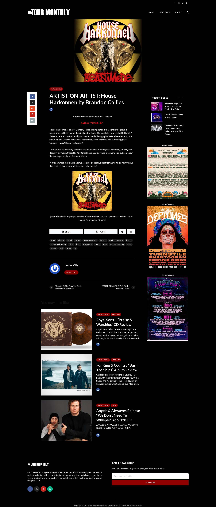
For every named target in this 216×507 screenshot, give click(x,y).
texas (69, 248)
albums (61, 240)
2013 (53, 240)
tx (75, 248)
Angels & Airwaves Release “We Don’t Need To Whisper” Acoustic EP (118, 415)
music (97, 244)
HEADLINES (164, 12)
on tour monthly (117, 244)
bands (77, 240)
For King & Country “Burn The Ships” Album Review (116, 367)
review (53, 248)
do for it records (116, 240)
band (70, 240)
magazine (87, 244)
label (71, 244)
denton (103, 240)
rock (61, 248)
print (129, 244)
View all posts (71, 272)
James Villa (55, 109)
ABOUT (179, 12)
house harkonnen (58, 244)
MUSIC (114, 405)
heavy (128, 240)
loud (78, 244)
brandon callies (90, 240)
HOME (151, 12)
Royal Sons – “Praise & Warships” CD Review (114, 322)
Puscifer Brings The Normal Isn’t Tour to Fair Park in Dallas (173, 106)
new (105, 244)
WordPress (138, 501)
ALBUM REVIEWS (56, 89)
